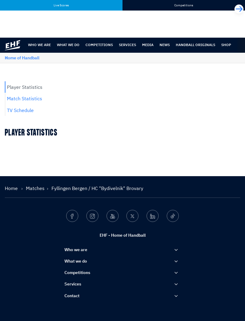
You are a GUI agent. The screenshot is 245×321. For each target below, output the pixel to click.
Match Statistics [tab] (24, 98)
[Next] (238, 9)
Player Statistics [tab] (24, 87)
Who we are (39, 44)
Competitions (99, 44)
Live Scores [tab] (61, 5)
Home (12, 188)
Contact (71, 295)
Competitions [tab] (183, 5)
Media (148, 44)
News (165, 44)
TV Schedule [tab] (20, 110)
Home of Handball (22, 58)
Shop (226, 44)
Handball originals (195, 44)
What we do (68, 44)
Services (127, 44)
